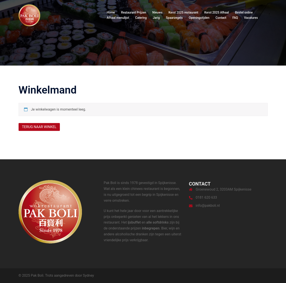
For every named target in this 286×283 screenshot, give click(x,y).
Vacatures (251, 17)
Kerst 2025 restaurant (183, 12)
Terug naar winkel (39, 127)
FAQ (235, 17)
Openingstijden (199, 17)
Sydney (88, 275)
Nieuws (157, 12)
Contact (221, 17)
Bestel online (244, 12)
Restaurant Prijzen (133, 12)
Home (111, 12)
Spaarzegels (174, 17)
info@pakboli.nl (208, 205)
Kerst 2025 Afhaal (216, 12)
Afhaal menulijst (118, 17)
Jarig (156, 17)
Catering (141, 17)
